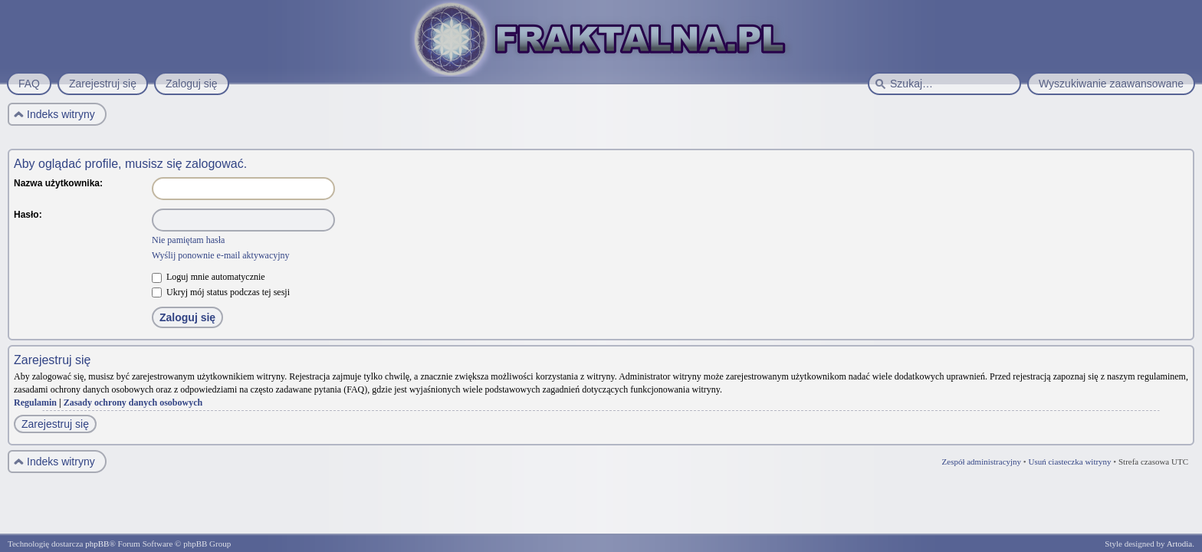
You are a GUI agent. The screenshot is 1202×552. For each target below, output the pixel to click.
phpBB (97, 543)
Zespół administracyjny (982, 461)
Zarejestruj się (55, 424)
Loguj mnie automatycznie (208, 276)
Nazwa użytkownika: (58, 183)
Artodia (1180, 543)
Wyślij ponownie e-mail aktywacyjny (221, 255)
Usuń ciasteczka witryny (1069, 461)
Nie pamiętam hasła (188, 240)
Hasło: (28, 214)
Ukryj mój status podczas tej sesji (221, 292)
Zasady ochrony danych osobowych (133, 402)
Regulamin (35, 402)
